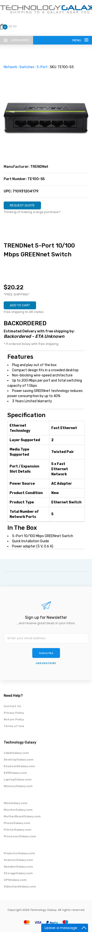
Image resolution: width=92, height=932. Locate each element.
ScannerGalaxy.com (18, 860)
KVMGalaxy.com (15, 773)
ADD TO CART (20, 305)
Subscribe (46, 653)
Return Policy (14, 719)
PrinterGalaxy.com (17, 829)
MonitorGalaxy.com (18, 809)
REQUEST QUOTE (22, 205)
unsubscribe (46, 663)
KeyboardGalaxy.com (19, 766)
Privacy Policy (14, 713)
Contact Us (12, 706)
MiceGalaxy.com (15, 803)
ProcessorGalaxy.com (20, 836)
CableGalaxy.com (16, 753)
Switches (26, 67)
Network (10, 67)
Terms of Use (14, 726)
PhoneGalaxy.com (17, 823)
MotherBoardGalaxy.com (22, 816)
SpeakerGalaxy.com (18, 866)
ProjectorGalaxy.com (19, 853)
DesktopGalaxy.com (18, 759)
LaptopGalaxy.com (17, 779)
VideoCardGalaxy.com (20, 886)
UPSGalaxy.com (15, 880)
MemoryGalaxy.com (18, 786)
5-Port (42, 67)
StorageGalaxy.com (18, 873)
